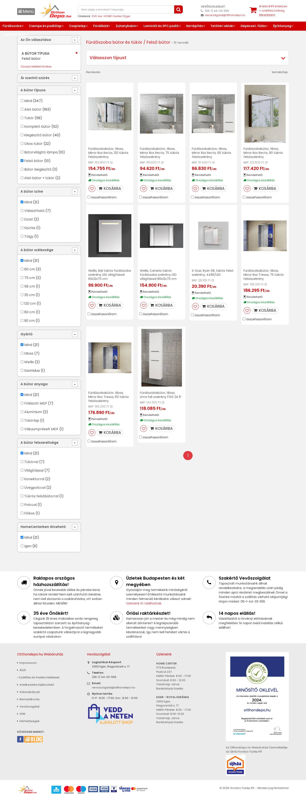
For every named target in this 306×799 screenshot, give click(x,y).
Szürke (29, 227)
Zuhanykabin (126, 26)
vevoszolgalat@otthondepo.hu (225, 15)
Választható (34, 210)
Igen (28, 546)
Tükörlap (31, 420)
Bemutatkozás (28, 699)
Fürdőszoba (12, 26)
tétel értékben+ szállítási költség (273, 10)
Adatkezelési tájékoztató (35, 685)
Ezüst (28, 219)
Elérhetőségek (28, 721)
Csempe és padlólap (45, 26)
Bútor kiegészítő (37, 169)
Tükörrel (31, 461)
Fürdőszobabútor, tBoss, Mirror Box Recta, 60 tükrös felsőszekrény (211, 153)
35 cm (29, 294)
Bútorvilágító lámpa (41, 152)
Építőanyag (282, 26)
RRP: (91, 162)
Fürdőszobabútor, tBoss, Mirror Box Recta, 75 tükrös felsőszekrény (159, 153)
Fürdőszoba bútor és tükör (114, 42)
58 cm (29, 286)
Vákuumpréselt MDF (41, 429)
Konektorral (34, 479)
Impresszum (27, 663)
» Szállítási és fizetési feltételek (38, 677)
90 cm (29, 320)
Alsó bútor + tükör (39, 177)
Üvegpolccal (34, 487)
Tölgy (28, 236)
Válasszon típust (108, 58)
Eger (127, 16)
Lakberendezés (15, 34)
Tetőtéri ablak (221, 26)
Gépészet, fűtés (253, 26)
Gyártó (27, 334)
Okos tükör (33, 143)
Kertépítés (194, 26)
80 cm (29, 312)
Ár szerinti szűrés (35, 78)
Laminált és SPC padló (161, 26)
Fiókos (29, 513)
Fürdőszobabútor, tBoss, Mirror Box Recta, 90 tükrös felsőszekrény (263, 153)
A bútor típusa (33, 90)
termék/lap (280, 72)
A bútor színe (32, 191)
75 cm (29, 277)
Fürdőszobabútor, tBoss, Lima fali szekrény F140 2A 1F (160, 395)
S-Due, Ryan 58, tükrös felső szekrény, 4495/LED (212, 272)
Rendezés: (93, 72)
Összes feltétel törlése (36, 66)
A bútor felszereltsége (39, 442)
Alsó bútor (33, 109)
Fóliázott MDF (35, 403)
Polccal (30, 504)
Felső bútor (33, 160)
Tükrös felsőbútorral (41, 496)
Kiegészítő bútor (38, 135)
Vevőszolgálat (28, 707)
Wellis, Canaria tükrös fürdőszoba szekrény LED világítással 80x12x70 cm (158, 274)
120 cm (30, 303)
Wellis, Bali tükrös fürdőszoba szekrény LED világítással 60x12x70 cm (109, 274)
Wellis (29, 362)
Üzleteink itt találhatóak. (144, 603)
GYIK (21, 714)
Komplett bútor (37, 126)
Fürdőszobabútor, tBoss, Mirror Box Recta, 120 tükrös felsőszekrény (108, 153)
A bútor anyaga (34, 384)
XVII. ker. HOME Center (107, 16)
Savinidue (32, 370)
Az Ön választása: (36, 39)
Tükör (29, 117)
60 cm (29, 269)
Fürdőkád (100, 26)
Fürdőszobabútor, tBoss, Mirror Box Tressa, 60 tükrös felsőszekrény (108, 397)
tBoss (28, 353)
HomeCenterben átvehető (43, 527)
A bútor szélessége (37, 250)
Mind (28, 100)
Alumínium (33, 411)
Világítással (34, 470)
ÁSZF (21, 670)
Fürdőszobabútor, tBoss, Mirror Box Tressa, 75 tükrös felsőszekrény (263, 274)
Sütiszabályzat (28, 692)
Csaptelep (77, 26)
